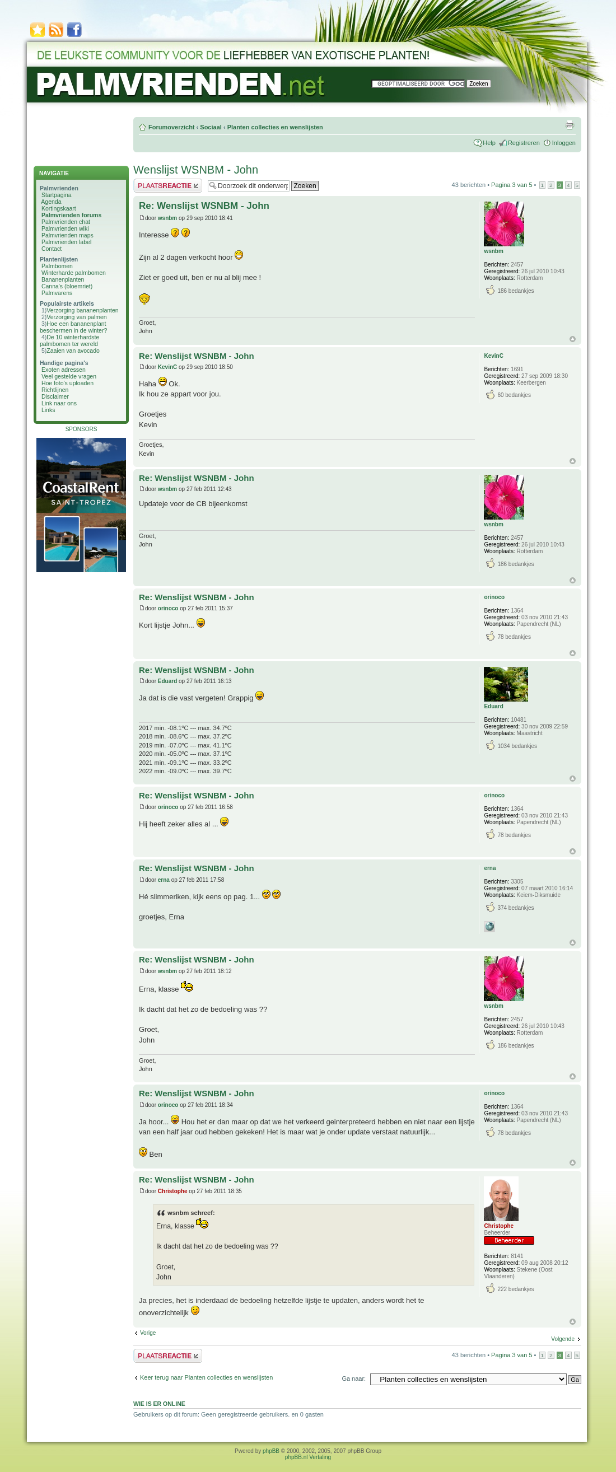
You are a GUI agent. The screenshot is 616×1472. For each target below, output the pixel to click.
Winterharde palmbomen (73, 272)
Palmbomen (57, 266)
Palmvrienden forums (71, 215)
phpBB (271, 1451)
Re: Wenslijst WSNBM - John (204, 205)
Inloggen (564, 142)
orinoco (168, 608)
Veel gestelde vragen (68, 376)
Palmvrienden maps (67, 235)
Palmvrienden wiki (65, 228)
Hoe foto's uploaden (67, 383)
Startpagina (56, 194)
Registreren (524, 142)
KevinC (167, 367)
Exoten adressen (63, 369)
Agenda (51, 201)
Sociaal (211, 127)
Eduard (167, 681)
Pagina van (511, 184)
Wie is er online (159, 1403)
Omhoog (573, 339)
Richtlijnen (54, 389)
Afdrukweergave (569, 125)
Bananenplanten (63, 279)
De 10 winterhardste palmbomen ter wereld (69, 340)
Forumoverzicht (171, 127)
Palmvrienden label (66, 242)
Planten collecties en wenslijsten (275, 127)
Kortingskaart (58, 208)
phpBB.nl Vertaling (308, 1457)
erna (164, 880)
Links (48, 409)
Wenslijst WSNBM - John (195, 169)
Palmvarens (56, 292)
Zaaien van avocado (73, 350)
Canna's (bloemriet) (66, 286)
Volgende (563, 1339)
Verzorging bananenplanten (82, 310)
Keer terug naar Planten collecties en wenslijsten (206, 1377)
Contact (51, 248)
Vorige (148, 1333)
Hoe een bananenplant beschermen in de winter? (73, 327)
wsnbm (167, 218)
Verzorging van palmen (76, 317)
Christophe (173, 1191)
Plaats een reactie (167, 186)
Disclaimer (55, 396)
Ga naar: (354, 1378)
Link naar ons (59, 403)
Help (489, 142)
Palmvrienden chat (65, 221)
